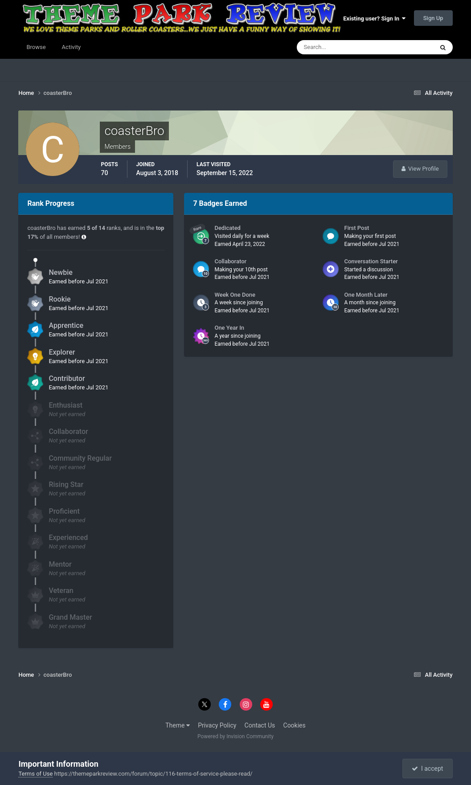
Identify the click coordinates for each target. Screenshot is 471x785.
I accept (427, 768)
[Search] (338, 47)
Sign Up (433, 18)
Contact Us (260, 725)
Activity (71, 47)
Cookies (294, 725)
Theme (177, 725)
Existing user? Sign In (374, 18)
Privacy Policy (217, 725)
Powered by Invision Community (235, 736)
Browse (35, 47)
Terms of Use (35, 773)
